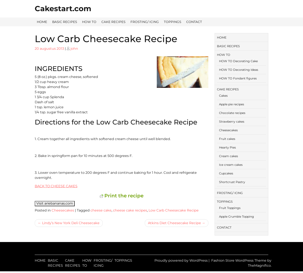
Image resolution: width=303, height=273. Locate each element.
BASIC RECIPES (64, 22)
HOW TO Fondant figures (238, 78)
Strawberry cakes (231, 121)
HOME (42, 22)
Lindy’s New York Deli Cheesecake (71, 223)
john (74, 49)
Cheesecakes (63, 210)
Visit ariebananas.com (54, 203)
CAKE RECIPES (113, 22)
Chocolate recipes (232, 113)
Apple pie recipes (231, 104)
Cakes (223, 96)
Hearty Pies (227, 147)
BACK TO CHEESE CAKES (56, 186)
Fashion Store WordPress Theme (239, 260)
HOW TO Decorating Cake (238, 61)
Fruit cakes (227, 139)
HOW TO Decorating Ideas (238, 70)
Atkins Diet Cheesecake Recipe (174, 223)
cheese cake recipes (130, 210)
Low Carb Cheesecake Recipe (174, 210)
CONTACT (194, 22)
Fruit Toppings (230, 208)
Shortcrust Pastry (232, 182)
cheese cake (101, 210)
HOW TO (89, 22)
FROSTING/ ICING (144, 22)
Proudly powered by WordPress (181, 260)
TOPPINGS (172, 22)
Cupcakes (226, 173)
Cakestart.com (63, 8)
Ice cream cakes (231, 165)
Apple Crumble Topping (236, 216)
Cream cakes (228, 156)
